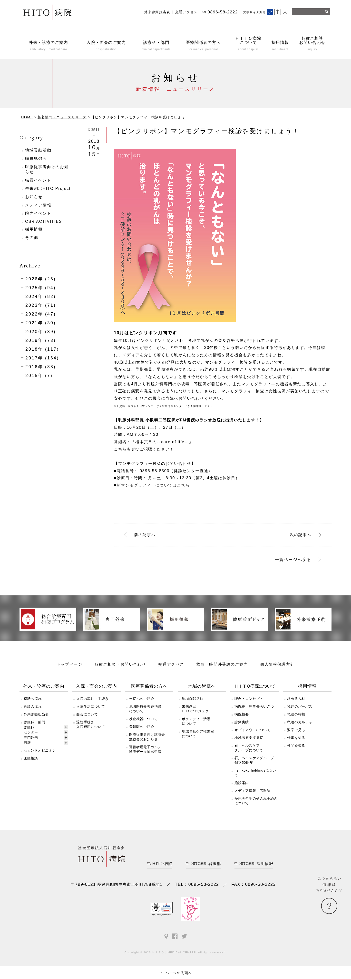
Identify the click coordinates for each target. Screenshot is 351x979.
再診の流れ (33, 706)
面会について (87, 714)
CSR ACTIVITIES (43, 221)
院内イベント (38, 213)
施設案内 (241, 783)
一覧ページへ (293, 559)
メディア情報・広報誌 (252, 791)
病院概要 (241, 714)
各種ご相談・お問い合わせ (120, 664)
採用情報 (34, 229)
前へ (145, 535)
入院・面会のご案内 (96, 686)
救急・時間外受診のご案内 (222, 664)
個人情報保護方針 (277, 664)
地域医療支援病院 (248, 738)
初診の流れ (33, 699)
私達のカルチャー (301, 722)
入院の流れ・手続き (92, 699)
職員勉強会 (36, 158)
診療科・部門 (34, 722)
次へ (300, 535)
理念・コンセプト (248, 699)
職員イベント (38, 180)
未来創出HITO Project (48, 188)
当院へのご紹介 (141, 699)
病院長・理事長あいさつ (254, 706)
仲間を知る (296, 745)
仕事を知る (296, 738)
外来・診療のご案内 (43, 686)
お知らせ (34, 197)
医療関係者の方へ (149, 686)
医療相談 (31, 758)
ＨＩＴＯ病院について (254, 686)
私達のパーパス (299, 706)
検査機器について (143, 719)
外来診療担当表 (157, 12)
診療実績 (241, 722)
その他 (31, 237)
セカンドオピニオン (40, 750)
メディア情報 (38, 205)
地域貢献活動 (38, 150)
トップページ (69, 664)
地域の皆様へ (201, 686)
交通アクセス (186, 12)
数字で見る (296, 730)
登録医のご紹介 (141, 727)
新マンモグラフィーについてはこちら (153, 485)
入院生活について (90, 706)
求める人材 (296, 699)
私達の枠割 (296, 714)
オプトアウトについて (252, 730)
